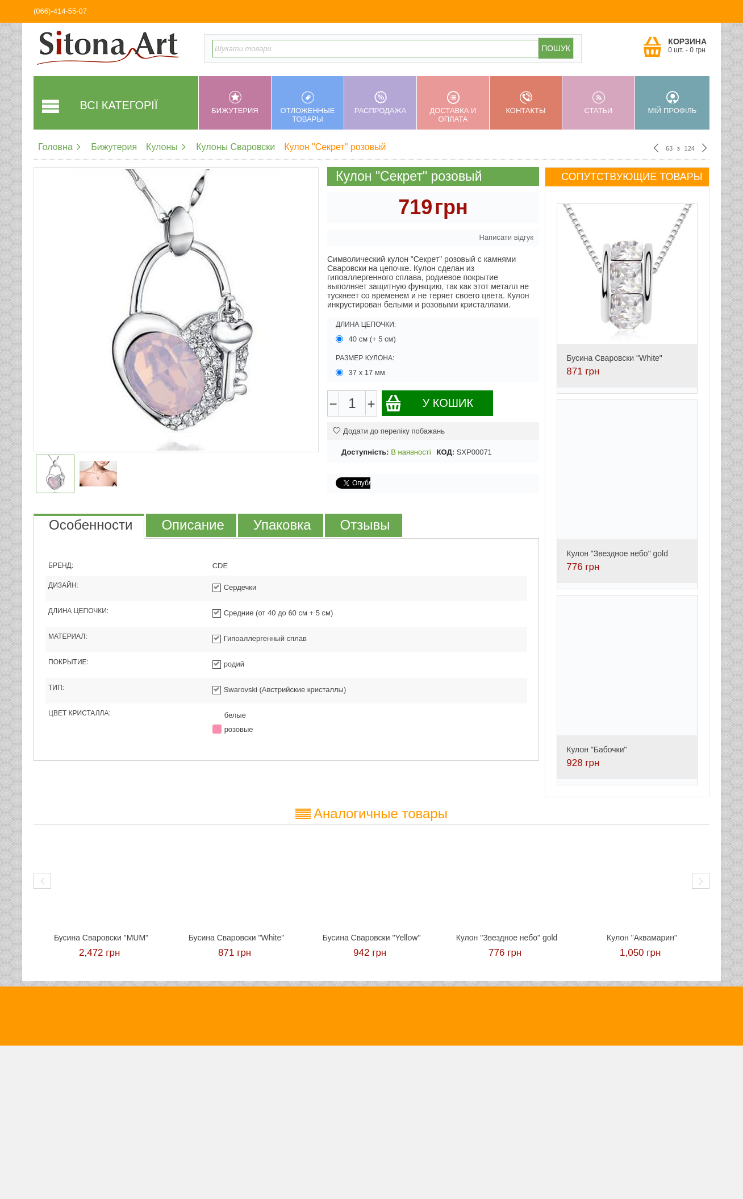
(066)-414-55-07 (60, 11)
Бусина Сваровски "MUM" (101, 937)
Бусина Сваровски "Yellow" (372, 937)
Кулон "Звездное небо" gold (617, 553)
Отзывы (365, 524)
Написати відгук (506, 237)
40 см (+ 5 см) (367, 339)
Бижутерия (235, 103)
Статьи (598, 103)
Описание (192, 524)
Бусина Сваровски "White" (614, 358)
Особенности (90, 524)
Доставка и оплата (453, 107)
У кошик (429, 403)
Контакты (525, 103)
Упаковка (282, 524)
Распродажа (380, 103)
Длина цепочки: (366, 324)
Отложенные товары (307, 107)
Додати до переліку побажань (389, 431)
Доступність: (365, 452)
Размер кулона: (365, 358)
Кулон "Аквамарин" (642, 937)
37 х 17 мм (361, 372)
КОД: (445, 452)
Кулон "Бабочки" (596, 749)
